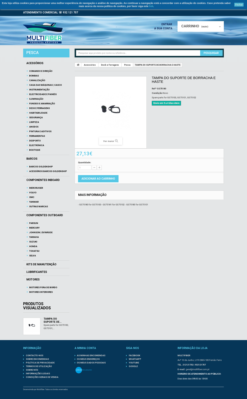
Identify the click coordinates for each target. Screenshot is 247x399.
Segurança (36, 117)
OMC (31, 197)
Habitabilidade (38, 113)
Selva (32, 255)
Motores (33, 279)
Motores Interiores (41, 292)
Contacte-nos (34, 355)
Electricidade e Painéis (43, 94)
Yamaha (34, 237)
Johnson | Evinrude (40, 232)
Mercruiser (36, 188)
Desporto (35, 140)
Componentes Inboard (43, 180)
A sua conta (164, 28)
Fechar (239, 4)
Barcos (31, 158)
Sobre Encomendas (37, 359)
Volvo (32, 192)
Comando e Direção (40, 71)
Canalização (37, 80)
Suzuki (33, 241)
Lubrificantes (36, 272)
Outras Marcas (38, 206)
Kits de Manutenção (41, 264)
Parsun (33, 223)
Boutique (34, 150)
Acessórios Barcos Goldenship (48, 171)
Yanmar (34, 202)
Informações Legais (37, 373)
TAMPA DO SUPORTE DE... (53, 320)
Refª (154, 88)
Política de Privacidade (40, 362)
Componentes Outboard (44, 215)
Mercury (34, 227)
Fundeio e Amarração (42, 103)
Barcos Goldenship (41, 166)
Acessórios (34, 63)
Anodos (33, 126)
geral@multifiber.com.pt (197, 369)
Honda (33, 246)
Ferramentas (37, 136)
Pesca (127, 65)
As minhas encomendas (91, 355)
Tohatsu (34, 251)
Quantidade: (84, 162)
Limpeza (34, 122)
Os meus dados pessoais (91, 362)
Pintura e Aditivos (40, 131)
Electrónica (36, 145)
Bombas (34, 75)
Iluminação (36, 99)
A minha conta (85, 348)
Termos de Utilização (38, 366)
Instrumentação (39, 89)
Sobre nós (31, 370)
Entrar (167, 24)
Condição (157, 93)
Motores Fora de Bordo (43, 287)
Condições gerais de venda (41, 377)
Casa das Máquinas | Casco (45, 85)
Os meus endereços (88, 359)
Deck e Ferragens (39, 108)
